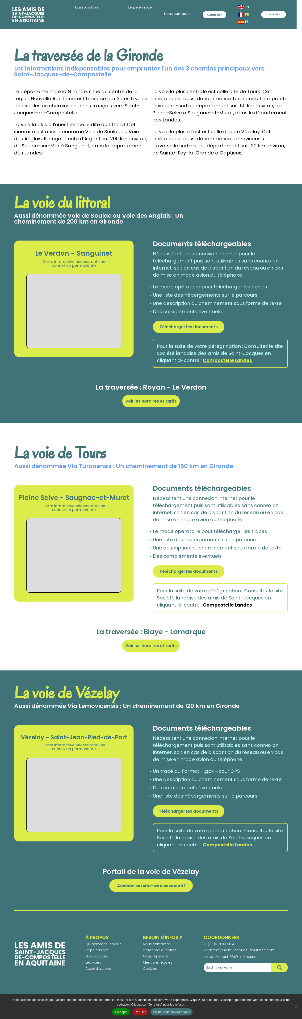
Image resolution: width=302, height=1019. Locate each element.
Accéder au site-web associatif (151, 888)
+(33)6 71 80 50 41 (221, 947)
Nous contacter (159, 15)
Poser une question (159, 954)
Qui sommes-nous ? (103, 947)
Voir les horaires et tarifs (151, 402)
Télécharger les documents (190, 327)
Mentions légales (157, 967)
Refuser (140, 1012)
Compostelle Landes (228, 361)
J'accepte (121, 1012)
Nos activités (96, 960)
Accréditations (98, 973)
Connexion (207, 15)
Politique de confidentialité (171, 1012)
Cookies (150, 973)
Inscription (277, 15)
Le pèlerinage (97, 954)
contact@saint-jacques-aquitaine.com (240, 954)
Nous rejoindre (155, 960)
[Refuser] (296, 1006)
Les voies (93, 967)
